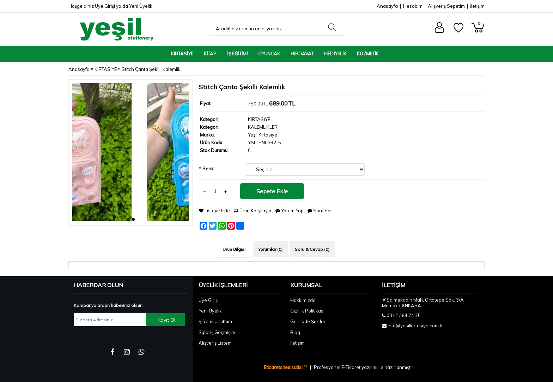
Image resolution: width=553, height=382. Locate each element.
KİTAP (210, 53)
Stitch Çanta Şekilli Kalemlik (151, 69)
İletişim (477, 6)
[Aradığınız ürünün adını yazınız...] (267, 28)
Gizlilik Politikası (307, 311)
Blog (295, 332)
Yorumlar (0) (270, 249)
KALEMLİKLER (263, 127)
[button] (127, 219)
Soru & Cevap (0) (312, 249)
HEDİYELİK (335, 53)
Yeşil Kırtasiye (262, 135)
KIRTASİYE (182, 53)
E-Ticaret (351, 367)
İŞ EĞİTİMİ (237, 53)
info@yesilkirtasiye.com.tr (415, 325)
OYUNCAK (269, 53)
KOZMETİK (368, 53)
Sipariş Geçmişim (217, 332)
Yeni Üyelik (140, 6)
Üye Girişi (105, 6)
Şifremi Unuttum (215, 321)
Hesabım (413, 6)
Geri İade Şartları (308, 321)
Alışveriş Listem (215, 343)
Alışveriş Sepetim (446, 6)
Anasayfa (387, 6)
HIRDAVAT (302, 53)
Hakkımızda (303, 300)
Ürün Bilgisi (234, 249)
